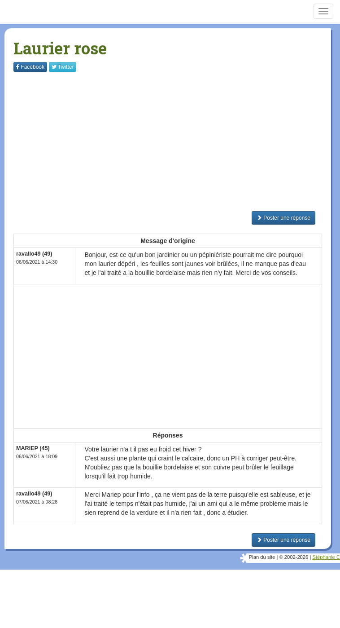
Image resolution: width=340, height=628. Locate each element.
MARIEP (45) (33, 448)
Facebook (30, 67)
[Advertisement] (176, 141)
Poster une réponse (283, 218)
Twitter (63, 67)
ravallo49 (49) (34, 254)
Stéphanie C (326, 557)
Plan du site (262, 557)
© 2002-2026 (293, 557)
